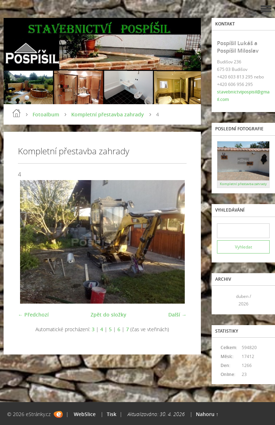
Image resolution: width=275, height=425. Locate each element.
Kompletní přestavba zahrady (107, 114)
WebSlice (85, 414)
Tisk (111, 414)
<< (224, 300)
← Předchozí (33, 314)
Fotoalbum (46, 114)
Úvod (16, 113)
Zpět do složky (108, 314)
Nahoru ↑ (207, 414)
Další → (177, 314)
